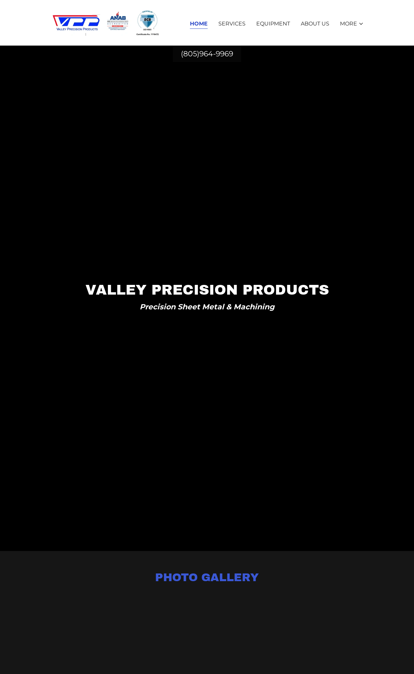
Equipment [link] (273, 23)
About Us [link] (315, 23)
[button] (352, 24)
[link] (105, 22)
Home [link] (199, 23)
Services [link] (232, 23)
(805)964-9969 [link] (207, 53)
